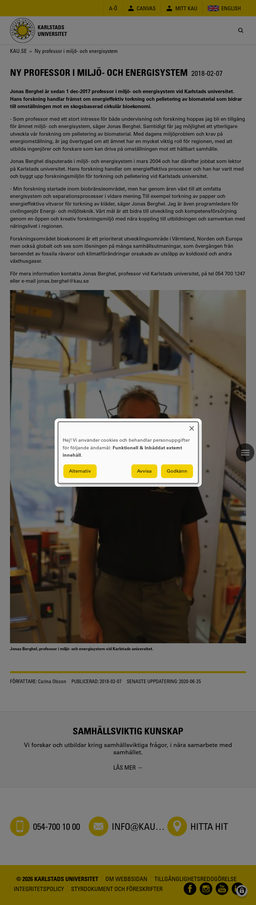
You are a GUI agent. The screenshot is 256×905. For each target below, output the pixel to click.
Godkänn (177, 471)
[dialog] (128, 452)
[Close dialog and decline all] (191, 426)
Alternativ (80, 471)
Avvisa (144, 471)
